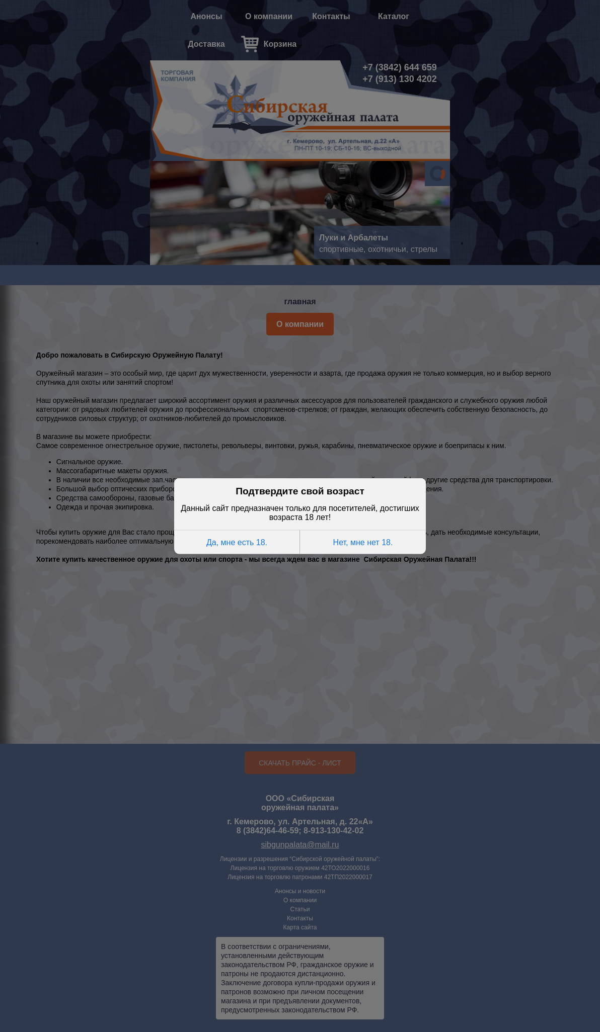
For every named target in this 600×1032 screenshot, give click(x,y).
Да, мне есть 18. (236, 542)
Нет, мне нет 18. (363, 542)
